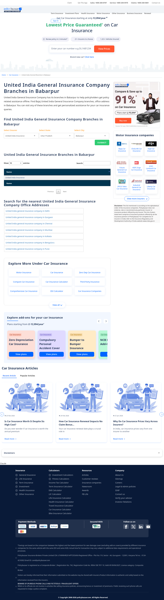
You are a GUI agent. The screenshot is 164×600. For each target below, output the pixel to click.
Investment (24, 480)
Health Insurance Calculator (61, 495)
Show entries (16, 163)
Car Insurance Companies (89, 285)
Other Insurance (26, 488)
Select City (79, 130)
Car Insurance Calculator (57, 275)
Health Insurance (26, 484)
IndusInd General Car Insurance (136, 187)
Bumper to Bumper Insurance (77, 338)
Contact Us (156, 3)
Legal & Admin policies (125, 480)
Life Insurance (25, 472)
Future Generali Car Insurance (122, 170)
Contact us (120, 488)
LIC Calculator (55, 488)
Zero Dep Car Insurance (89, 266)
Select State (44, 130)
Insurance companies (91, 476)
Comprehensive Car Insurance (23, 285)
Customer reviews (90, 472)
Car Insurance (13, 75)
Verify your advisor (123, 492)
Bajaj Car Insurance (122, 150)
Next (65, 203)
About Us (119, 469)
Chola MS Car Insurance (136, 150)
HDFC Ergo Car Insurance (136, 169)
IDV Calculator (56, 285)
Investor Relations (123, 495)
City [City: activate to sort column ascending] (85, 172)
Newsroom (87, 480)
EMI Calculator (55, 484)
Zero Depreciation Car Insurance (21, 336)
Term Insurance (26, 476)
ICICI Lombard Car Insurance (151, 168)
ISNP (117, 484)
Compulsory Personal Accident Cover (49, 338)
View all (57, 299)
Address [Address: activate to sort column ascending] (37, 172)
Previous (50, 203)
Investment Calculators (62, 469)
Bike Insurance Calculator (60, 507)
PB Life (85, 488)
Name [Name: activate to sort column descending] (9, 172)
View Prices (104, 48)
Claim (69, 3)
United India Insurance (14, 177)
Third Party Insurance (89, 275)
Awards (85, 484)
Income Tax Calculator (59, 476)
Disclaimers (9, 447)
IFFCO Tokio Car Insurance (122, 188)
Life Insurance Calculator (60, 492)
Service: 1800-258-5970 (119, 3)
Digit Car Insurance (151, 150)
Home (4, 75)
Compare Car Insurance (23, 275)
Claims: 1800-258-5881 (140, 3)
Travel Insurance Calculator (61, 499)
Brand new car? (82, 57)
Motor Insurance (23, 266)
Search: (93, 163)
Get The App (82, 3)
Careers (118, 476)
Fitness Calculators (60, 472)
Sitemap (119, 472)
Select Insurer (10, 130)
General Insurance (27, 469)
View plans (21, 348)
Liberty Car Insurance (151, 188)
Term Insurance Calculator (61, 480)
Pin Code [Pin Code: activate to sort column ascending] (101, 172)
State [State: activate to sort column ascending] (67, 172)
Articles (85, 469)
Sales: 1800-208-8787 (98, 3)
